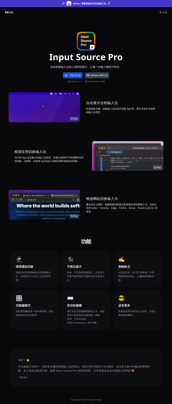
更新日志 (9, 12)
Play (74, 118)
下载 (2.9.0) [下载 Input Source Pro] (73, 75)
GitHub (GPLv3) (97, 75)
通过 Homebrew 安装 (95, 81)
